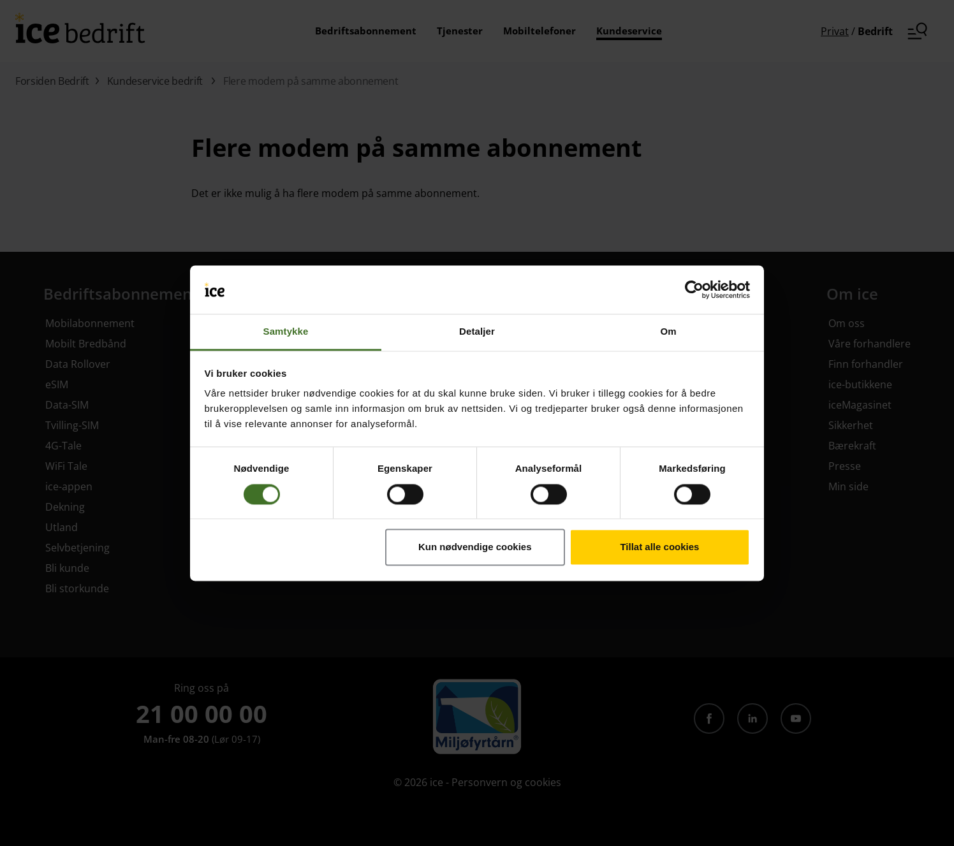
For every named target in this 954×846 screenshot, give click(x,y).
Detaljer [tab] (477, 331)
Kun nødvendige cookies (475, 547)
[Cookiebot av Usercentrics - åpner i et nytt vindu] (694, 289)
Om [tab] (668, 331)
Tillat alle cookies (659, 547)
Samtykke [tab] (286, 331)
